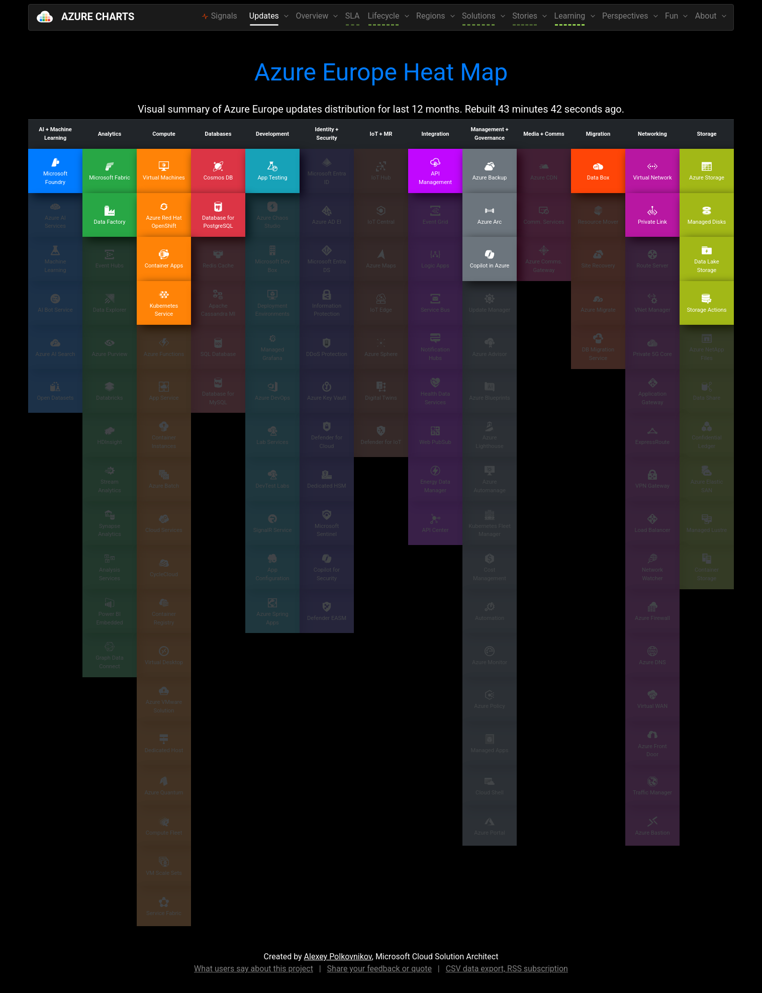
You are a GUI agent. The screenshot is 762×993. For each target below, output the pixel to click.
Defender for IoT (381, 435)
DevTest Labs (272, 479)
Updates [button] (265, 16)
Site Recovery (598, 259)
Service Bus (435, 303)
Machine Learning (55, 259)
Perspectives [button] (626, 16)
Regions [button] (431, 16)
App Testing (272, 171)
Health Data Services (435, 392)
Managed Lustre (707, 523)
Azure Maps (381, 259)
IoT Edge (381, 303)
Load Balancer (652, 523)
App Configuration (272, 568)
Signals (219, 16)
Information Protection (326, 304)
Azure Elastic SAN (707, 480)
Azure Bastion (652, 826)
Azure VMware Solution (164, 700)
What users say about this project (253, 968)
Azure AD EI (326, 215)
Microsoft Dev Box (272, 259)
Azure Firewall (652, 611)
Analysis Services (109, 568)
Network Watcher (652, 568)
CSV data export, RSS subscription (507, 968)
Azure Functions (164, 347)
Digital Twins (381, 391)
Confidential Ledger (707, 435)
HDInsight (109, 435)
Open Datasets (55, 391)
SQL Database (218, 347)
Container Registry (164, 612)
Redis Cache (218, 259)
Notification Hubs (435, 347)
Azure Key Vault (326, 391)
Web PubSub (435, 435)
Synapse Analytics (109, 524)
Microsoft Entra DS (327, 259)
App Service (163, 391)
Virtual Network (652, 171)
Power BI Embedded (109, 612)
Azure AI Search (55, 347)
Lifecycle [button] (385, 16)
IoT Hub (381, 171)
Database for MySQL (218, 392)
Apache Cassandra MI (218, 304)
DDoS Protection (326, 347)
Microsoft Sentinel (327, 524)
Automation (489, 611)
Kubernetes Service (164, 304)
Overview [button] (313, 16)
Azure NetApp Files (707, 347)
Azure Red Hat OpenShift (163, 216)
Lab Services (272, 435)
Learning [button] (571, 16)
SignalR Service (272, 523)
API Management (435, 171)
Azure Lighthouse (489, 435)
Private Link (652, 215)
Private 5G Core (652, 347)
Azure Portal (489, 826)
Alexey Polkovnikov (338, 956)
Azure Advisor (489, 347)
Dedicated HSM (326, 479)
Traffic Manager (652, 786)
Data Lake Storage (706, 259)
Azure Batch (164, 479)
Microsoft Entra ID (327, 171)
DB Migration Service (598, 347)
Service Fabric (163, 907)
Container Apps (164, 259)
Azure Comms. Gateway (543, 259)
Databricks (109, 391)
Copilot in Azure (490, 259)
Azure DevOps (272, 391)
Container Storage (707, 568)
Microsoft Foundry (55, 171)
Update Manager (489, 303)
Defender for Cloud (326, 435)
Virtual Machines (164, 171)
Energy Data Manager (435, 480)
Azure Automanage (489, 480)
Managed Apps (489, 744)
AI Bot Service (55, 303)
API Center (435, 523)
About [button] (707, 16)
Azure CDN (543, 171)
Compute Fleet (164, 826)
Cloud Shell (489, 786)
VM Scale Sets (164, 866)
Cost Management (489, 568)
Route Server (652, 259)
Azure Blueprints (489, 391)
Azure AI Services (55, 216)
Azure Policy (489, 699)
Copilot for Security (327, 568)
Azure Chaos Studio (272, 216)
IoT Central (381, 215)
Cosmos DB (218, 171)
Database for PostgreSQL (218, 216)
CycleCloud (164, 568)
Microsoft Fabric (109, 171)
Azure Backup (489, 171)
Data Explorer (110, 303)
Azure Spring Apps (272, 612)
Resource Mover (598, 215)
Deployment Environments (272, 304)
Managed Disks (707, 215)
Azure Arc (490, 215)
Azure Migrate (598, 303)
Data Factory (109, 215)
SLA (352, 16)
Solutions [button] (480, 16)
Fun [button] (672, 16)
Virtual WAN (652, 699)
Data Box (598, 171)
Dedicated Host (164, 744)
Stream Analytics (109, 480)
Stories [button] (525, 16)
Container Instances (164, 435)
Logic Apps (435, 259)
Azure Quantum (163, 786)
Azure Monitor (489, 656)
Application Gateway (652, 392)
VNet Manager (652, 303)
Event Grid (435, 215)
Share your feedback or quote (379, 968)
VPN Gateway (652, 479)
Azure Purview (109, 347)
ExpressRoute (652, 435)
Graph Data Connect (110, 656)
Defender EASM (326, 611)
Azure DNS (652, 656)
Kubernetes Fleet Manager (489, 524)
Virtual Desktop (164, 656)
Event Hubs (110, 259)
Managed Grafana (272, 347)
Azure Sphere (381, 347)
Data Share (706, 391)
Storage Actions (706, 303)
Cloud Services (163, 523)
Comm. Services (543, 215)
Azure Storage (706, 171)
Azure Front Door (652, 744)
